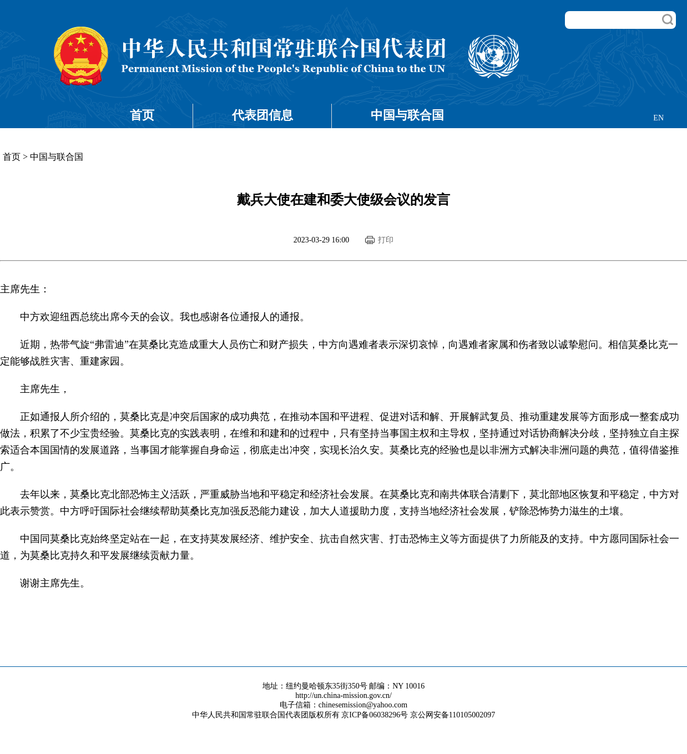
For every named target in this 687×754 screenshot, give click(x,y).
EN (658, 118)
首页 (142, 115)
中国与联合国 (407, 115)
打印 (385, 240)
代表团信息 (262, 115)
